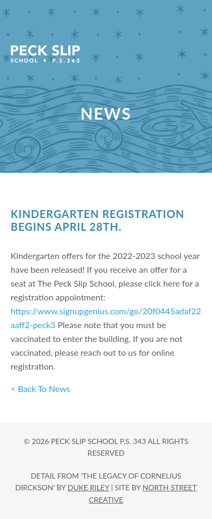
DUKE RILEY (88, 487)
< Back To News (40, 388)
